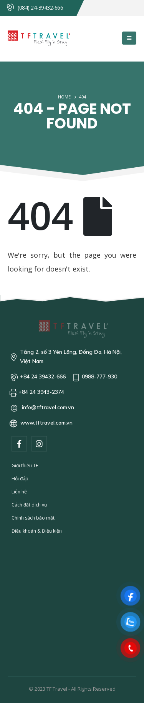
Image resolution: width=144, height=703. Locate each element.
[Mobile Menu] (129, 38)
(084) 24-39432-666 (40, 7)
